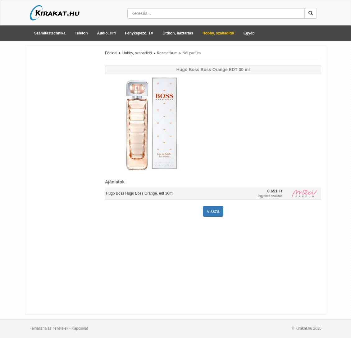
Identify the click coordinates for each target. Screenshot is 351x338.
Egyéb (249, 33)
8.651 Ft (274, 191)
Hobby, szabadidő (218, 33)
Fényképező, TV (139, 33)
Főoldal (111, 53)
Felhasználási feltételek (49, 328)
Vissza (213, 211)
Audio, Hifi (106, 33)
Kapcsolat (79, 328)
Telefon (81, 33)
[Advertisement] (63, 144)
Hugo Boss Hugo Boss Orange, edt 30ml (139, 193)
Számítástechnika (50, 33)
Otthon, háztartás (177, 33)
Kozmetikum (167, 53)
